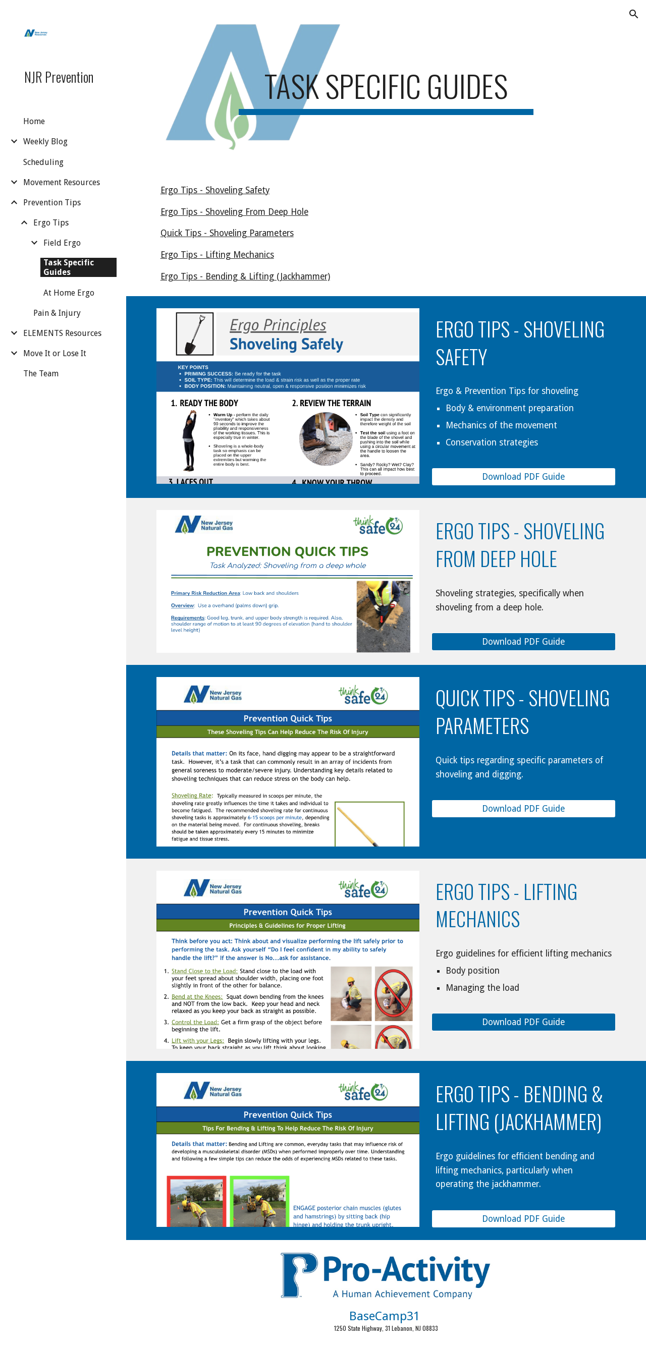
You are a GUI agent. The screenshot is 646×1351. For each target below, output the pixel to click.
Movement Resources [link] (61, 182)
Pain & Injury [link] (57, 313)
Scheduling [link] (43, 162)
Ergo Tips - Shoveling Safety (215, 190)
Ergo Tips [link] (51, 223)
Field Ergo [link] (62, 243)
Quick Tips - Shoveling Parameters (227, 233)
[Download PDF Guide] (524, 477)
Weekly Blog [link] (45, 141)
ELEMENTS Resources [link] (62, 333)
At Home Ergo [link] (68, 293)
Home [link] (34, 121)
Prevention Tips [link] (52, 202)
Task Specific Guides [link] (68, 267)
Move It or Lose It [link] (54, 353)
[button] (634, 14)
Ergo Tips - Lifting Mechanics (217, 255)
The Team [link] (41, 373)
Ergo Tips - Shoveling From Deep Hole (234, 212)
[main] (386, 85)
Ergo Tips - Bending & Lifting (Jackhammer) (245, 276)
